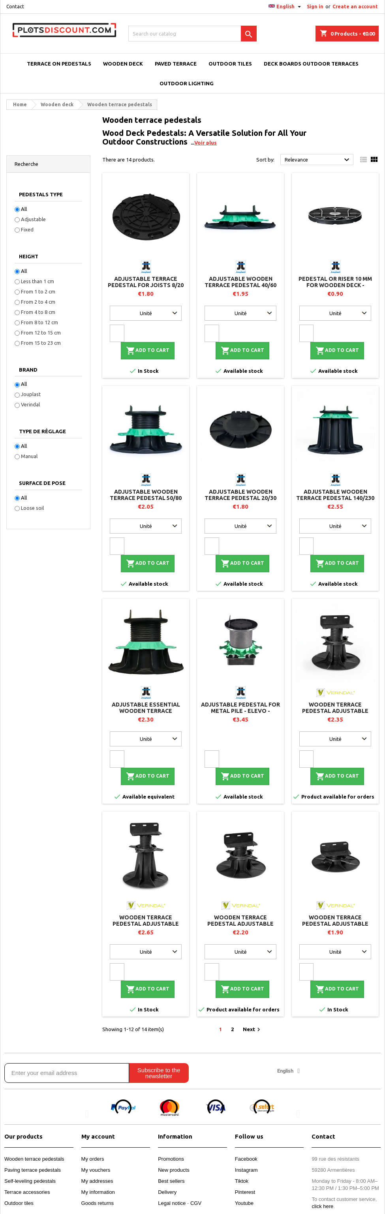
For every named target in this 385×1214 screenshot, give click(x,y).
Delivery (167, 1192)
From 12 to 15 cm (41, 332)
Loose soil (32, 508)
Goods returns (97, 1203)
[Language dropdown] (286, 6)
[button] (87, 1113)
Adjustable (33, 219)
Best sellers (171, 1181)
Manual (29, 456)
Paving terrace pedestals (32, 1170)
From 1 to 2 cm (38, 291)
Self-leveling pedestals (30, 1181)
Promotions (171, 1159)
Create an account (355, 6)
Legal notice (172, 1203)
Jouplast (31, 394)
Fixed (27, 229)
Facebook (246, 1159)
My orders (92, 1159)
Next (252, 1029)
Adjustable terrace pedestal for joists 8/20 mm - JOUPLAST (146, 285)
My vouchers (96, 1170)
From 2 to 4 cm (38, 301)
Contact (15, 6)
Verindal (30, 404)
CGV (195, 1203)
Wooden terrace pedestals (34, 1159)
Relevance (318, 160)
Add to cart (147, 350)
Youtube (244, 1203)
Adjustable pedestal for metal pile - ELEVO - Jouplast (240, 710)
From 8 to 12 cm (39, 322)
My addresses (97, 1181)
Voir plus (205, 142)
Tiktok (241, 1181)
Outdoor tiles (19, 1203)
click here (322, 1206)
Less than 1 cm (37, 281)
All (24, 209)
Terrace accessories (27, 1192)
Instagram (246, 1170)
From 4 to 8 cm (38, 312)
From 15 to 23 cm (41, 343)
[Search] (192, 33)
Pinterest (245, 1192)
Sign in (315, 6)
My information (98, 1192)
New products (173, 1170)
